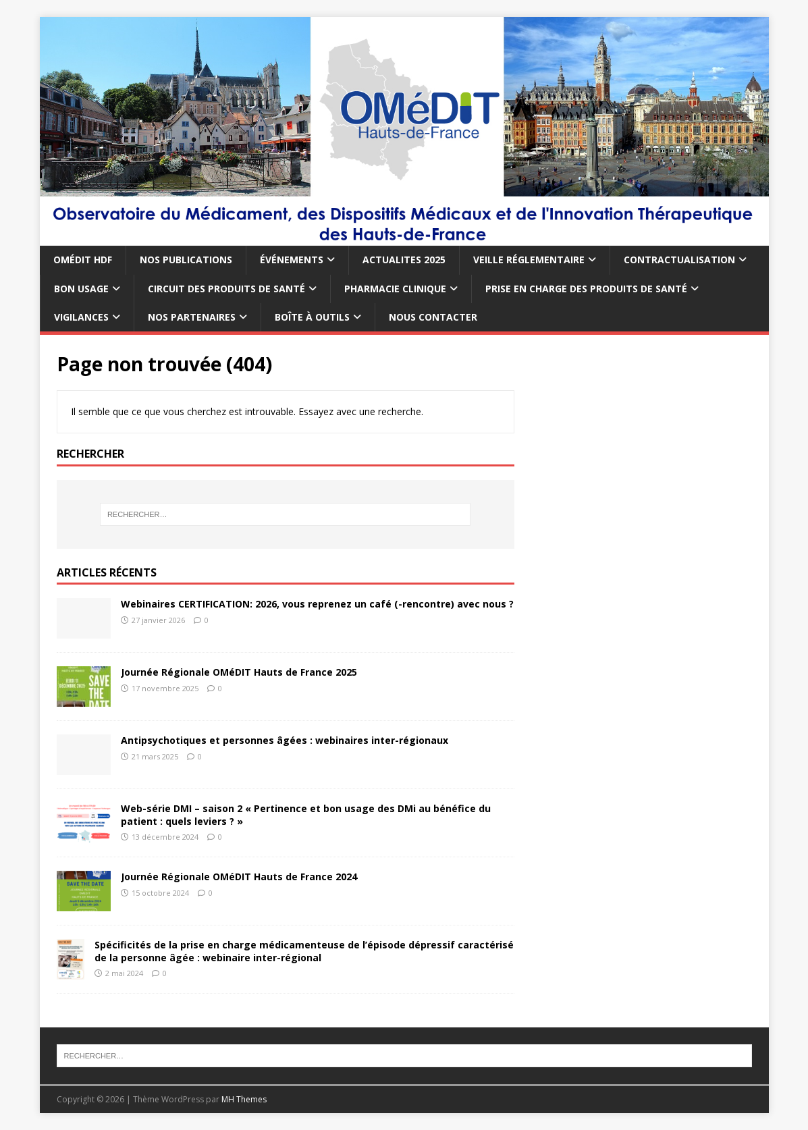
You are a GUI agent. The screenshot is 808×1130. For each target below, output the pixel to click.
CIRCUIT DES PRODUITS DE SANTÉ (226, 288)
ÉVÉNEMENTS (291, 259)
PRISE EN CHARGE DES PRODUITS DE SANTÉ (586, 288)
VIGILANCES (81, 317)
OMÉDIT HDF (82, 259)
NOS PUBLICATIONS (186, 259)
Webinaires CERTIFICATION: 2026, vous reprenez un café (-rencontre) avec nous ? (317, 603)
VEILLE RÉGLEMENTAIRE (529, 259)
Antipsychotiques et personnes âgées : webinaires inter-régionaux (284, 740)
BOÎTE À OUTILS (312, 317)
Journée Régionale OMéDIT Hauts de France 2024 (239, 876)
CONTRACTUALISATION (679, 259)
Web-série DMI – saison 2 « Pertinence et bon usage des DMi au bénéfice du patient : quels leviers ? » (306, 814)
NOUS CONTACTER (433, 317)
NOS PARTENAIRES (192, 317)
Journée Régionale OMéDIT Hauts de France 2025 (239, 672)
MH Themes (244, 1099)
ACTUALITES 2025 (404, 259)
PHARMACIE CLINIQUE (395, 288)
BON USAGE (81, 288)
